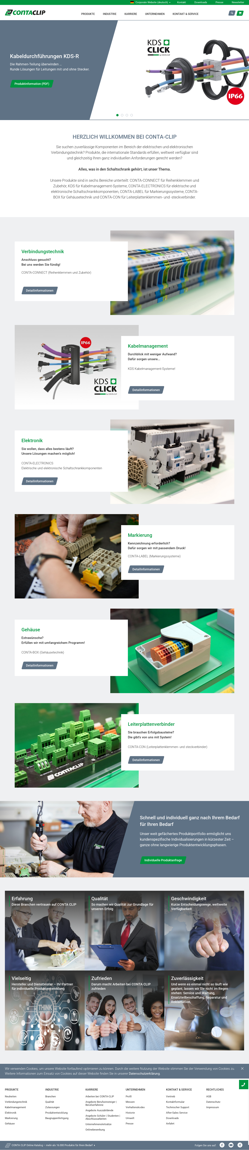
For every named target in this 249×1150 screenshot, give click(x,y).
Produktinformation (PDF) (32, 84)
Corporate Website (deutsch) (151, 2)
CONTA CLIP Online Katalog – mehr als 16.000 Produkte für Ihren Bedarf (52, 1145)
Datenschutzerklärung (144, 1074)
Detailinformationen (39, 290)
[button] (117, 115)
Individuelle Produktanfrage (163, 860)
